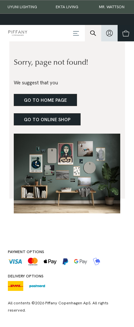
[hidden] (109, 33)
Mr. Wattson (111, 7)
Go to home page (45, 100)
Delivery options (26, 276)
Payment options (26, 252)
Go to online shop (47, 119)
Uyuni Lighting (22, 7)
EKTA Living (67, 7)
